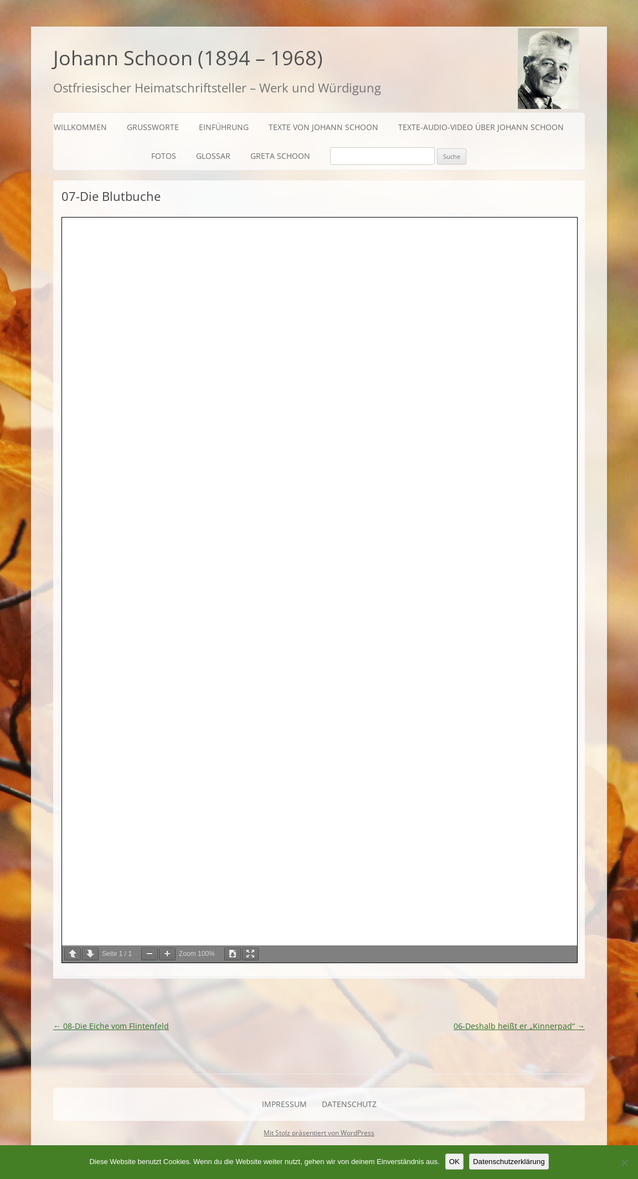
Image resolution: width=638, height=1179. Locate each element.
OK (454, 1161)
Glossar (213, 156)
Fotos (163, 156)
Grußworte (153, 127)
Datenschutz (349, 1104)
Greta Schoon (280, 156)
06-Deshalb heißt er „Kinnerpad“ (519, 1026)
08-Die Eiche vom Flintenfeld (111, 1026)
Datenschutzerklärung (509, 1161)
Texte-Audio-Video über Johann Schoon (481, 127)
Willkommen (80, 127)
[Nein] (624, 1162)
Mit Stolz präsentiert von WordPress (319, 1132)
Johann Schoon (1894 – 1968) (188, 57)
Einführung (224, 127)
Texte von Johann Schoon (323, 127)
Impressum (284, 1104)
